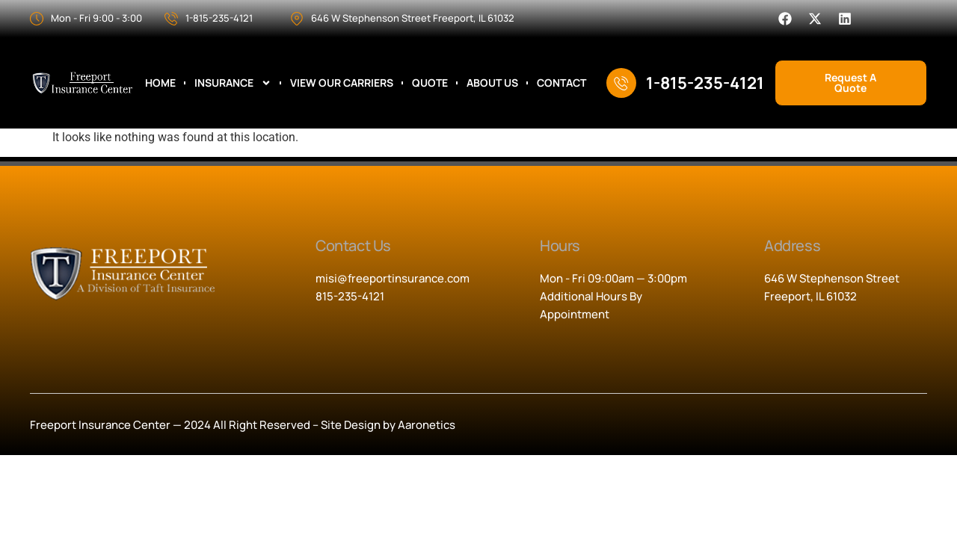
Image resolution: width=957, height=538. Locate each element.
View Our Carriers (341, 83)
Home (160, 83)
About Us (492, 83)
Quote (430, 83)
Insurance (232, 83)
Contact (561, 83)
